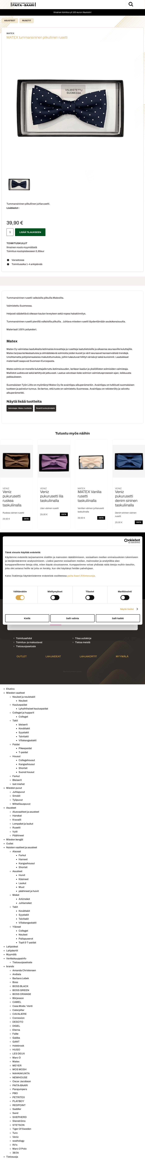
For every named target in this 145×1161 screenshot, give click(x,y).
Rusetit (26, 21)
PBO (15, 1093)
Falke (15, 1033)
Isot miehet (18, 784)
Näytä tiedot (127, 609)
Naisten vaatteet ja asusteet (21, 847)
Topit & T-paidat (27, 942)
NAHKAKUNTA (21, 1073)
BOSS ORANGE (21, 994)
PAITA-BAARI (20, 1085)
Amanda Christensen (24, 970)
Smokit (16, 795)
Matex (15, 1061)
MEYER (17, 1065)
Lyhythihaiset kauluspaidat (33, 708)
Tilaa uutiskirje (83, 638)
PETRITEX (18, 1097)
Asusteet (9, 21)
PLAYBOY (18, 1101)
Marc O (16, 1057)
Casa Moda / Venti (22, 1006)
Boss (15, 982)
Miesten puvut (14, 788)
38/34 (15, 1152)
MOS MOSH (19, 1069)
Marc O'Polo (19, 1148)
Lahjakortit (88, 656)
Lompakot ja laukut (22, 823)
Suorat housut (26, 772)
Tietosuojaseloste (26, 646)
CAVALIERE (19, 1014)
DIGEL (16, 1026)
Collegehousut (27, 760)
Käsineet (24, 879)
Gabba (16, 1037)
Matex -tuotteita (24, 408)
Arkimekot (24, 899)
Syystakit (24, 732)
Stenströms (18, 1121)
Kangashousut (27, 764)
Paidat (16, 744)
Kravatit (16, 819)
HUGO (16, 1049)
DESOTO (17, 1022)
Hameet (23, 859)
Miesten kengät (14, 839)
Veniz (15, 1137)
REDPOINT (19, 1105)
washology (18, 1140)
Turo (15, 1133)
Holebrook (18, 1045)
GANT (16, 1041)
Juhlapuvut (18, 792)
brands (10, 966)
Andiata (16, 974)
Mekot (15, 895)
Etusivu (10, 688)
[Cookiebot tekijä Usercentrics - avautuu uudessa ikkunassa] (126, 541)
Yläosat (16, 926)
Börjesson (18, 998)
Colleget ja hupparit (23, 712)
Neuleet (23, 700)
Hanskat (17, 815)
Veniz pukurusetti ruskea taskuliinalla (12, 498)
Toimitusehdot (24, 638)
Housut (16, 756)
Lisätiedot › (13, 208)
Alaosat (16, 851)
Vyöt (15, 831)
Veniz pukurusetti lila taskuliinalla (51, 496)
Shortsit (23, 768)
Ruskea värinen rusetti (13, 513)
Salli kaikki (118, 618)
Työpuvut (17, 800)
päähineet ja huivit (29, 891)
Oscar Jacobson (21, 1081)
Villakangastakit (27, 740)
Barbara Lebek (20, 978)
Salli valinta (72, 618)
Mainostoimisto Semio (72, 671)
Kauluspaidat (19, 704)
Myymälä (122, 656)
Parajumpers (19, 1089)
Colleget (23, 716)
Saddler (16, 1109)
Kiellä (27, 618)
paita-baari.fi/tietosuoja (81, 575)
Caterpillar (18, 1010)
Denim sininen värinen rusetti (125, 514)
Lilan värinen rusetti (49, 508)
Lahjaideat (53, 656)
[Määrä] (10, 232)
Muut (21, 887)
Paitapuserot (26, 938)
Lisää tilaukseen (30, 232)
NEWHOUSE (19, 1077)
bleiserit (23, 724)
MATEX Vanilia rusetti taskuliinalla (89, 496)
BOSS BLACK (20, 986)
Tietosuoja (12, 1156)
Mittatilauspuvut (21, 804)
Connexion (18, 1018)
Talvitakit (24, 736)
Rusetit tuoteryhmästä (45, 408)
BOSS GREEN (20, 990)
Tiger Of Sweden (21, 1129)
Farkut (16, 776)
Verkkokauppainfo (16, 958)
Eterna (16, 1030)
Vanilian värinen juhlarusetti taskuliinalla (91, 510)
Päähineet (18, 835)
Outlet (22, 656)
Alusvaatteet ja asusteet (25, 811)
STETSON (18, 1125)
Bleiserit (17, 780)
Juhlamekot (25, 903)
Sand (15, 1113)
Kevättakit (24, 728)
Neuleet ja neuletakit (23, 697)
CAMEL (16, 1002)
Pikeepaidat (25, 748)
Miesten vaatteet (15, 692)
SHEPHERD (19, 1117)
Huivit (22, 875)
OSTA (26, 519)
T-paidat (23, 752)
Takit (15, 720)
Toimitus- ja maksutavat (29, 642)
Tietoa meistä (82, 642)
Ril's (14, 1144)
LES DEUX (18, 1053)
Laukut (22, 883)
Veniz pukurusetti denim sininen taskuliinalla (126, 498)
